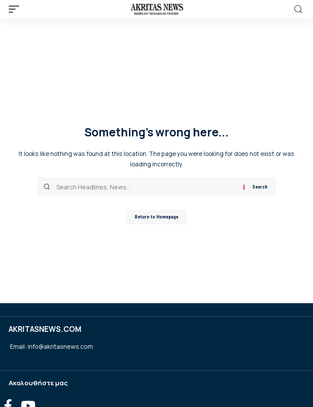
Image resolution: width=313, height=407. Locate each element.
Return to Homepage (156, 217)
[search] (298, 9)
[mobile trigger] (16, 9)
